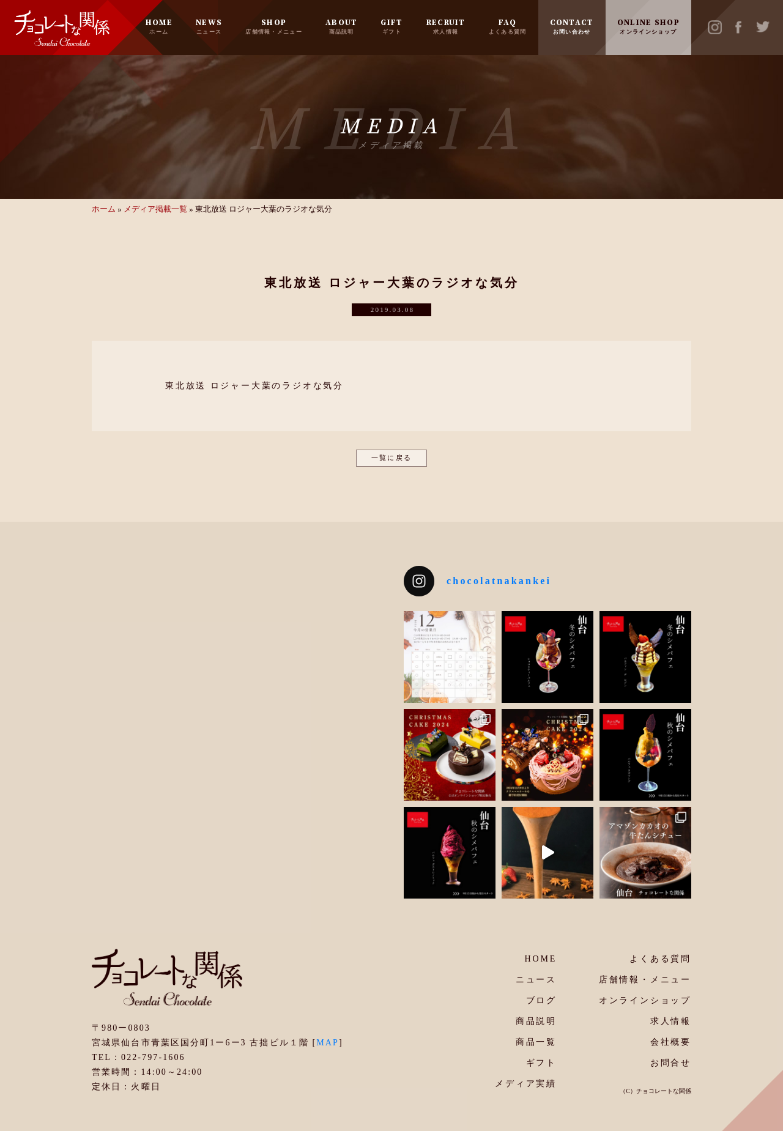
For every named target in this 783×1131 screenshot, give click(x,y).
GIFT (391, 26)
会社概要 (670, 1042)
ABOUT (341, 26)
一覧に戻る (391, 457)
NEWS (209, 26)
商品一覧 (536, 1042)
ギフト (541, 1062)
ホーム (104, 208)
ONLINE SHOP (648, 26)
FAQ (508, 26)
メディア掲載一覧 (155, 208)
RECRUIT (446, 26)
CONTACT (572, 26)
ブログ (541, 1000)
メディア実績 (526, 1083)
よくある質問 (660, 958)
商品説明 (536, 1021)
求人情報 (670, 1021)
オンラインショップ (645, 1000)
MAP (327, 1042)
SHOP (273, 26)
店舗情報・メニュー (645, 979)
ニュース (536, 979)
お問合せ (670, 1062)
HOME (159, 26)
